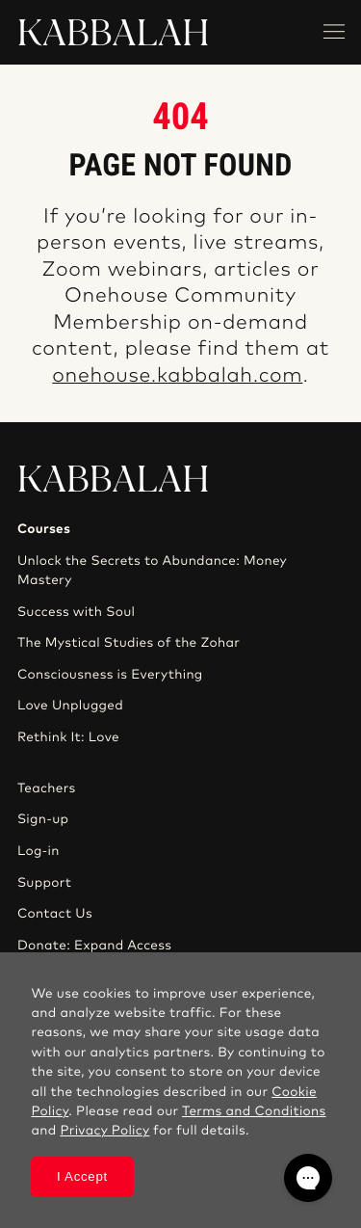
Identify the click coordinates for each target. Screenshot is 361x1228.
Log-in (38, 851)
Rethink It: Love (68, 737)
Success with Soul (76, 612)
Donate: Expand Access (94, 945)
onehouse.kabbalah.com (177, 376)
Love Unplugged (70, 705)
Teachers (46, 788)
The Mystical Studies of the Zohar (128, 643)
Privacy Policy (104, 1130)
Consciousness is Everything (110, 674)
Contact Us (54, 914)
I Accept (82, 1176)
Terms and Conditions (254, 1111)
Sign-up (42, 819)
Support (44, 883)
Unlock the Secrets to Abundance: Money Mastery (152, 570)
